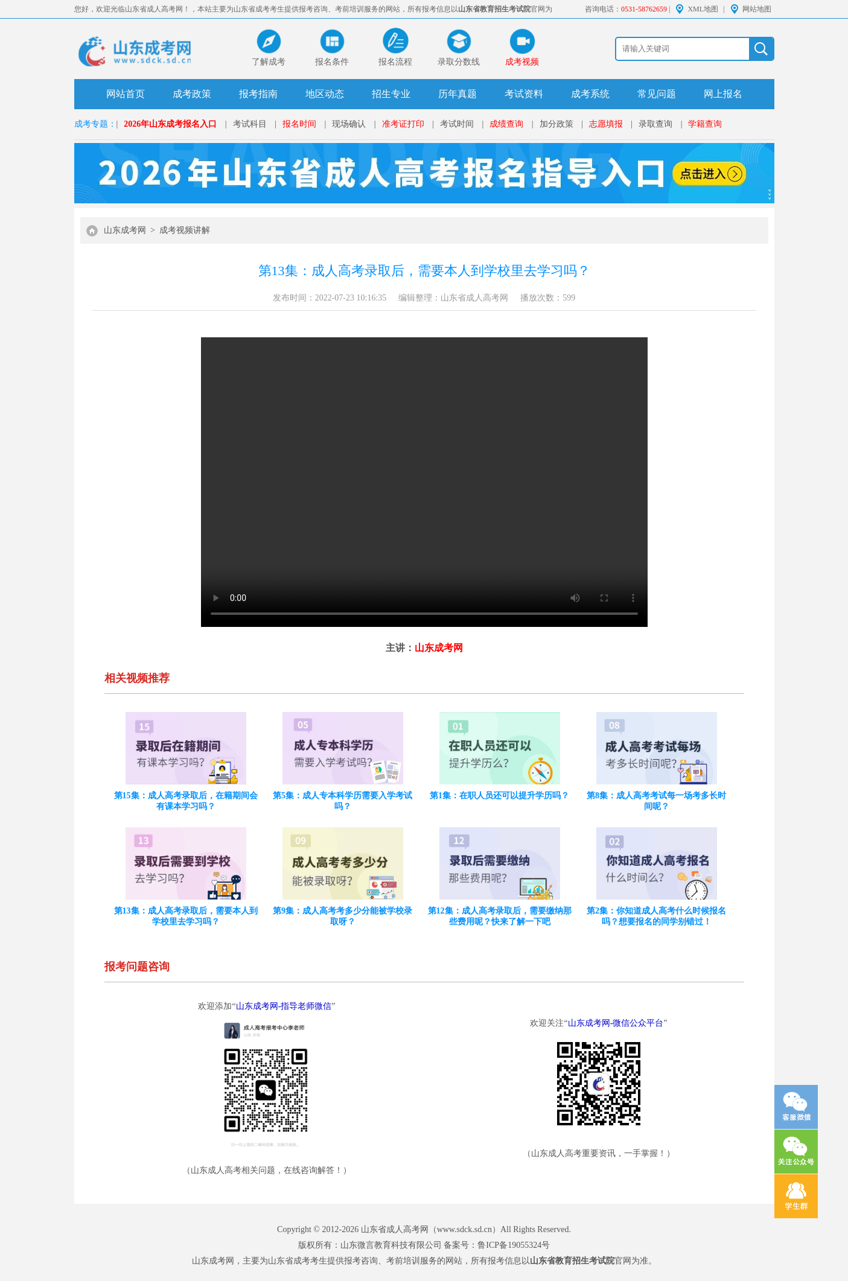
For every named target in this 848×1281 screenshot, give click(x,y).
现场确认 (349, 124)
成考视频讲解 (184, 230)
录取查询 (655, 124)
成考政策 (192, 94)
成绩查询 (506, 124)
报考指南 (258, 94)
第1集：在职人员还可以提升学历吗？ (499, 795)
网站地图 (756, 9)
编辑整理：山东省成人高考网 (453, 297)
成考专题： (95, 124)
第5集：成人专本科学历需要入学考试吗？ (342, 801)
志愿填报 (606, 124)
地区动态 (324, 94)
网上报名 (723, 94)
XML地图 (702, 9)
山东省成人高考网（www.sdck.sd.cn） (430, 1229)
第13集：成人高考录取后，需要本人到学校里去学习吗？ (186, 916)
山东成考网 (125, 230)
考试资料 (524, 94)
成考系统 (590, 94)
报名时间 (299, 124)
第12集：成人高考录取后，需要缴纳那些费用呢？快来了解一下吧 (500, 916)
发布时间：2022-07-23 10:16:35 (330, 297)
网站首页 (125, 94)
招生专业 (391, 94)
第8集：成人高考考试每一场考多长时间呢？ (656, 801)
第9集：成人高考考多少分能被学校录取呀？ (342, 916)
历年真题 (457, 94)
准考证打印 (403, 124)
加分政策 (556, 124)
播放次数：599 (547, 297)
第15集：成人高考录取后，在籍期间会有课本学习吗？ (186, 801)
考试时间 (457, 124)
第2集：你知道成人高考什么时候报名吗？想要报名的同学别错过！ (656, 916)
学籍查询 (705, 124)
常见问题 (656, 94)
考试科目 (250, 124)
